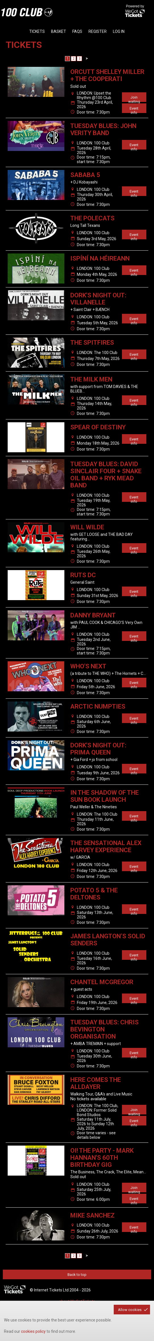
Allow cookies (130, 1310)
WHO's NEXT (88, 666)
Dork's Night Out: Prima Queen (98, 749)
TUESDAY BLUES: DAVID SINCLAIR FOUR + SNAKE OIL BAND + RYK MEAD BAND (106, 474)
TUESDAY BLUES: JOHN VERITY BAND (103, 129)
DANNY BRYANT (93, 615)
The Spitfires (92, 342)
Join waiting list (134, 98)
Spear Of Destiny (98, 427)
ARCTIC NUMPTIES (97, 706)
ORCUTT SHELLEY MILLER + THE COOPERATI (107, 75)
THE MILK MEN (91, 379)
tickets (37, 31)
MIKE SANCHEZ (92, 1215)
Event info (134, 109)
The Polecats (92, 218)
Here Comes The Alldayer (95, 1083)
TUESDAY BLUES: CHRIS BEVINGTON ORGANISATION (104, 1029)
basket (58, 31)
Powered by (135, 11)
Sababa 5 (85, 174)
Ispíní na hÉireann (100, 258)
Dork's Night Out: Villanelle (98, 299)
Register (97, 31)
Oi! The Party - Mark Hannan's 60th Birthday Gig (102, 1157)
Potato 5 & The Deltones (94, 894)
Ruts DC (83, 575)
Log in (119, 31)
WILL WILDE (87, 527)
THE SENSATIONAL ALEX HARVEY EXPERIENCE (106, 846)
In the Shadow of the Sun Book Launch (104, 796)
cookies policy (33, 1331)
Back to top (77, 1274)
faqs (77, 31)
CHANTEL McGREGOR (101, 982)
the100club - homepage (26, 12)
